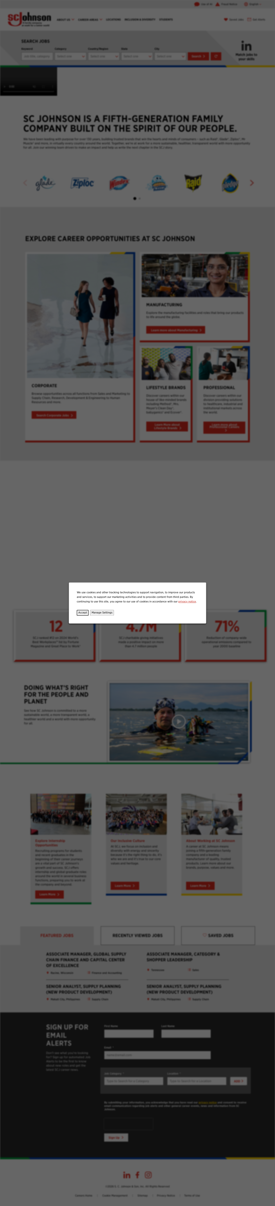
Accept (82, 612)
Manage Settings (102, 612)
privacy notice (187, 601)
